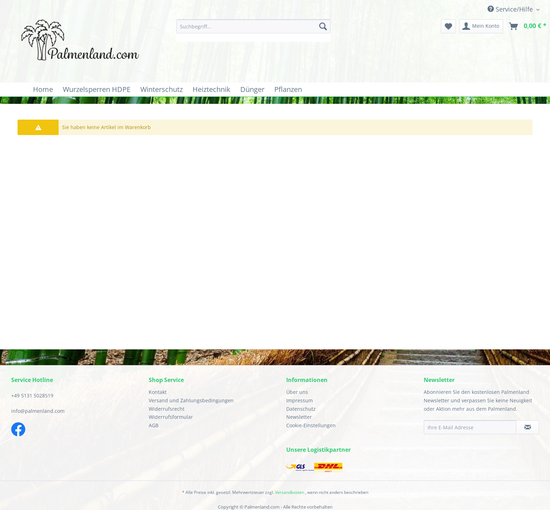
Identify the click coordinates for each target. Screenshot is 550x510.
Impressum (299, 400)
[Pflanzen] (288, 89)
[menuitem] (253, 30)
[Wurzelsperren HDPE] (96, 89)
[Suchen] (323, 26)
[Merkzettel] (448, 26)
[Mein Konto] (481, 26)
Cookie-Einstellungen (311, 425)
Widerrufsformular (171, 417)
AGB (154, 425)
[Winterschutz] (161, 89)
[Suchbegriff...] (253, 26)
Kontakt (158, 392)
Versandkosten (289, 492)
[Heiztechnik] (211, 89)
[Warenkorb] (528, 26)
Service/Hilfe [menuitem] (511, 9)
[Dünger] (252, 89)
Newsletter (299, 417)
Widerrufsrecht (167, 408)
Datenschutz (301, 408)
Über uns (297, 392)
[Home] (43, 89)
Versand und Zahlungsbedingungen (191, 400)
